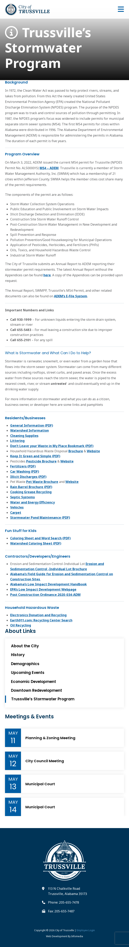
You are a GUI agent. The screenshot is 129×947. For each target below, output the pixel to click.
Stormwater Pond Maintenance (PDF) (40, 517)
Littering (17, 440)
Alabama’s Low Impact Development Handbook (48, 584)
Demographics (25, 664)
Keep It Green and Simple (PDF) (35, 456)
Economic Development (33, 681)
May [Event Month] (13, 733)
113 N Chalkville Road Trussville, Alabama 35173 (67, 891)
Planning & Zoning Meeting (50, 738)
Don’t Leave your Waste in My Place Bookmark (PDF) (51, 446)
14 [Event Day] (13, 809)
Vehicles (17, 507)
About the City (25, 646)
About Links (20, 631)
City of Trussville (64, 930)
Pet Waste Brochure (42, 482)
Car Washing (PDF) (24, 471)
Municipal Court (40, 784)
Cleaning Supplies (24, 435)
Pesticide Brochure (41, 461)
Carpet (15, 512)
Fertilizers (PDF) (23, 466)
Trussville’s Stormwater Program (48, 48)
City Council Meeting (44, 761)
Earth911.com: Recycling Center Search (41, 620)
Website (93, 451)
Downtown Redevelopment (36, 690)
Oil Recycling (20, 625)
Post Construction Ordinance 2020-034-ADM (45, 594)
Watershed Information (29, 430)
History (18, 654)
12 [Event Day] (13, 763)
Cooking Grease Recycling (31, 492)
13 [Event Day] (13, 786)
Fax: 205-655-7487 (61, 911)
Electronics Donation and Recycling (38, 615)
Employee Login (86, 930)
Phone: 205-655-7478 (63, 902)
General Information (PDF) (31, 425)
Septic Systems (22, 497)
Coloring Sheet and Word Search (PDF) (40, 538)
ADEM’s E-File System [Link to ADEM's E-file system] (70, 296)
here (47, 275)
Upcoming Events (27, 672)
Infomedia (77, 936)
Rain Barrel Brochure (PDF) (31, 487)
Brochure (75, 451)
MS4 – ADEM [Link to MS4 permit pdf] (49, 168)
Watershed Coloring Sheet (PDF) (35, 543)
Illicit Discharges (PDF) (28, 477)
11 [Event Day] (13, 740)
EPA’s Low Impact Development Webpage (43, 589)
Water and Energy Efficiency (32, 502)
